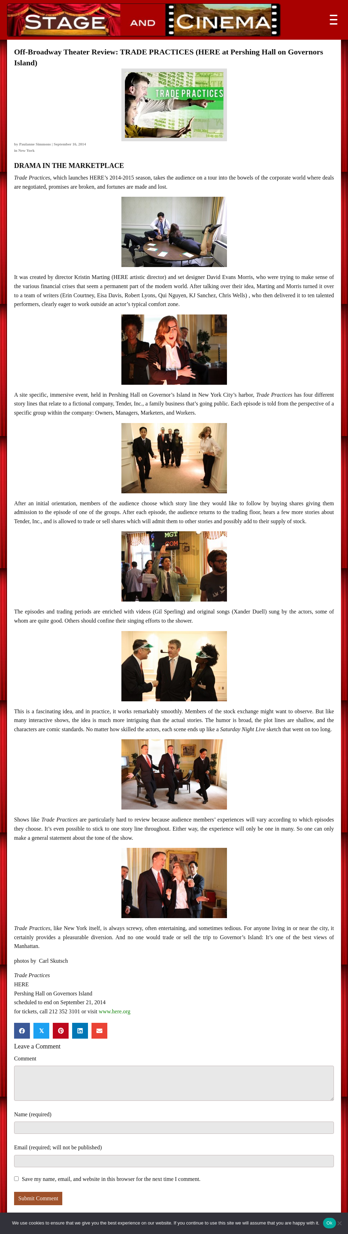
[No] (339, 1223)
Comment (25, 1058)
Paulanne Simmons (35, 144)
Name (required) (32, 1114)
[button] (332, 19)
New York (26, 150)
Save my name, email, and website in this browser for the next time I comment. (111, 1179)
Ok (330, 1223)
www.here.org (114, 1011)
